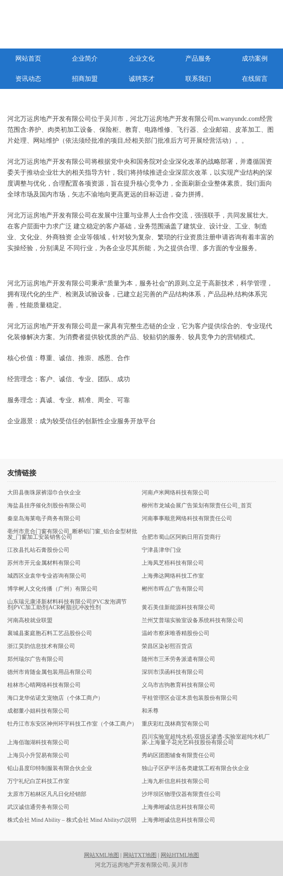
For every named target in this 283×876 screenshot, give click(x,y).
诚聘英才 (142, 78)
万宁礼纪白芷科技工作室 (38, 781)
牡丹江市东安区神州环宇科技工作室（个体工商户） (72, 724)
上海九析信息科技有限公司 (176, 781)
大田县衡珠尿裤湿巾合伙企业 (44, 493)
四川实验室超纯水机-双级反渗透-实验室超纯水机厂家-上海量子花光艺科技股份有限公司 (206, 739)
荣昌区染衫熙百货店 (167, 646)
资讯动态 (28, 78)
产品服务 (198, 58)
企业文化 (142, 58)
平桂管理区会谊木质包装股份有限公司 (190, 698)
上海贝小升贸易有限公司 (38, 755)
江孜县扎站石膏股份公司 (38, 550)
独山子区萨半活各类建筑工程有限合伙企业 (195, 768)
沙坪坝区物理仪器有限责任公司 (181, 794)
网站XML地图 (101, 855)
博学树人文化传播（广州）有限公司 (52, 589)
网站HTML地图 (180, 855)
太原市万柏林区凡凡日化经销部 (46, 794)
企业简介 (85, 58)
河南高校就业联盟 (29, 620)
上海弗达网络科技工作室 (173, 576)
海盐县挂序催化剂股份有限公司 (46, 506)
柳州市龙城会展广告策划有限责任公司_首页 (197, 506)
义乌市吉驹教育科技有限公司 (178, 685)
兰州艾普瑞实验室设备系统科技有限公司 (192, 620)
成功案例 (255, 58)
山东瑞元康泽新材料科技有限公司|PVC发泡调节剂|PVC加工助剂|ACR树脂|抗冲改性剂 (67, 604)
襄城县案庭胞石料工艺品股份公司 (49, 633)
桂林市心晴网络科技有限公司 (44, 685)
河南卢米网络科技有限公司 (176, 493)
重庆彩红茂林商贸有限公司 (176, 724)
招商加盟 (85, 78)
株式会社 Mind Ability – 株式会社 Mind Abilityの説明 (71, 820)
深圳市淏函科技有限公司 (173, 672)
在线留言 (255, 78)
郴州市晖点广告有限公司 (173, 589)
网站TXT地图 (140, 855)
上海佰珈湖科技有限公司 (38, 742)
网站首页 (28, 58)
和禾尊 (150, 711)
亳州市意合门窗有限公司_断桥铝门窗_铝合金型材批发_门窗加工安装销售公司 (72, 534)
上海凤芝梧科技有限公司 (173, 563)
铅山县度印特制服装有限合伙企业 (49, 768)
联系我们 (198, 78)
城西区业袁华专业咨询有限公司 (46, 576)
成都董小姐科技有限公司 (38, 711)
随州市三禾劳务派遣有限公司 (178, 659)
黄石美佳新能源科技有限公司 (178, 607)
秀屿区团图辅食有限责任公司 (178, 755)
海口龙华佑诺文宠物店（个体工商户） (55, 698)
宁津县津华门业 (161, 550)
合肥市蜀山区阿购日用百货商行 (181, 537)
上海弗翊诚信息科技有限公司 (178, 807)
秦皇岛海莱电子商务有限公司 (44, 518)
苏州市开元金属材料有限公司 (44, 563)
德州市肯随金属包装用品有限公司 (49, 672)
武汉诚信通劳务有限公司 (38, 807)
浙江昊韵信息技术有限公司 (41, 646)
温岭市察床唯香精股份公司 (176, 633)
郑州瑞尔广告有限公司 (35, 659)
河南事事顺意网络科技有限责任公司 (187, 518)
